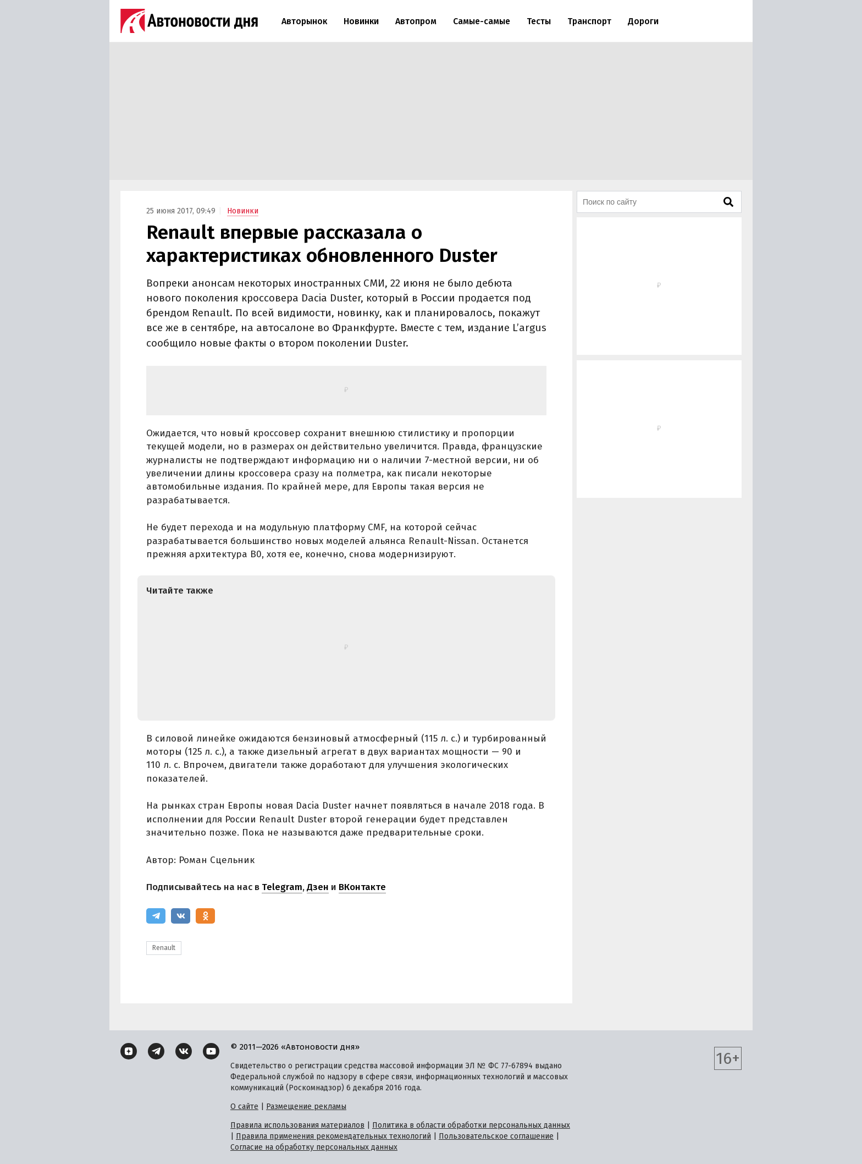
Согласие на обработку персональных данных (313, 1147)
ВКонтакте (362, 887)
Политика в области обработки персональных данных (471, 1125)
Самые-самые (481, 21)
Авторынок (304, 21)
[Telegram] (155, 916)
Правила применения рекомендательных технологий (333, 1136)
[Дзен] (128, 1051)
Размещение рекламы (306, 1106)
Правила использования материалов (297, 1125)
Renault (163, 948)
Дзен (318, 887)
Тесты (539, 21)
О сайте (244, 1106)
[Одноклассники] (205, 916)
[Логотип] (189, 21)
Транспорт (589, 21)
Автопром (415, 21)
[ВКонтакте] (180, 916)
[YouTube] (211, 1051)
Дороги (643, 21)
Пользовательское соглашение (496, 1136)
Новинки (361, 21)
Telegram (282, 887)
